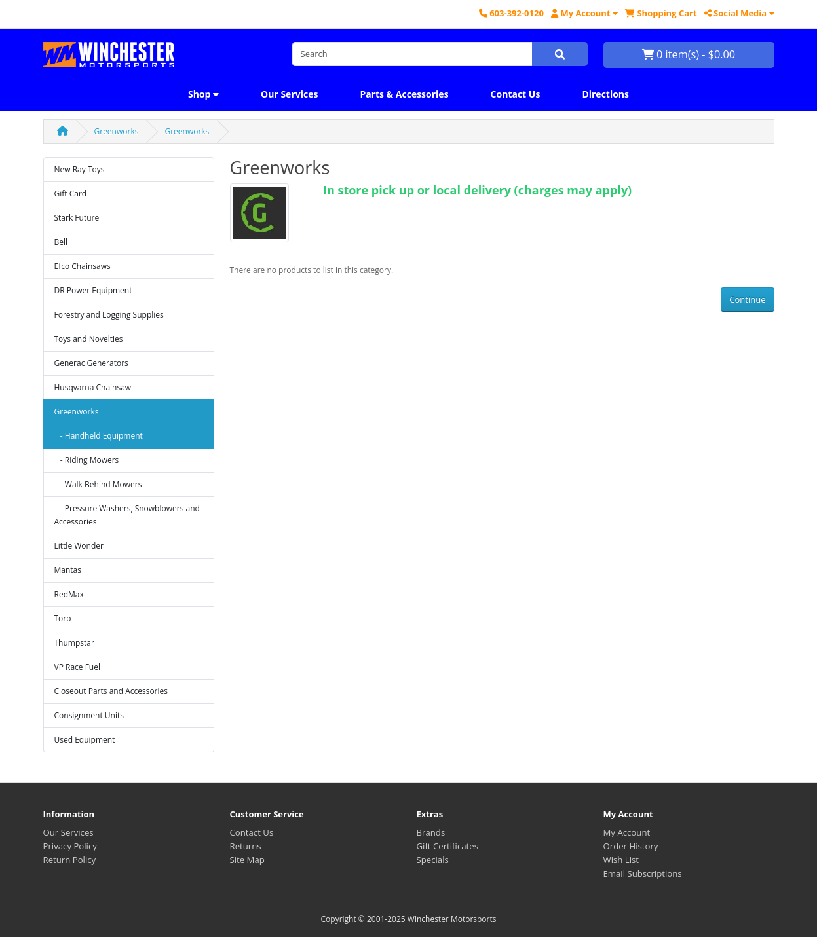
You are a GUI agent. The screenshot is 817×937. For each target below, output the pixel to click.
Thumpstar (74, 642)
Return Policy (69, 860)
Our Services (289, 94)
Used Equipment (84, 739)
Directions (605, 94)
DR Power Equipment (93, 290)
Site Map (247, 860)
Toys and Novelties (88, 338)
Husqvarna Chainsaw (93, 387)
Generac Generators (91, 363)
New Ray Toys (79, 169)
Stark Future (77, 217)
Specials (433, 860)
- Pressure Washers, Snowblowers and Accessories (127, 515)
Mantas (67, 570)
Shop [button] (203, 94)
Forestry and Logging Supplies (109, 314)
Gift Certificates (447, 846)
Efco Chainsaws (82, 266)
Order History (630, 846)
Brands (431, 832)
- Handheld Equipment (98, 435)
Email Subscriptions (642, 873)
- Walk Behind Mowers (98, 484)
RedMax (69, 594)
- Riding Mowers (86, 460)
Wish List (621, 860)
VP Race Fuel (77, 666)
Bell (61, 242)
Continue (747, 299)
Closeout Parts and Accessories (111, 691)
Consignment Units (89, 715)
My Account (627, 832)
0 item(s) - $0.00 (688, 54)
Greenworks (116, 131)
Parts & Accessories (404, 94)
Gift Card (70, 193)
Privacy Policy (70, 846)
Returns (245, 846)
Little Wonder (79, 545)
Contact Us (516, 94)
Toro (62, 618)
